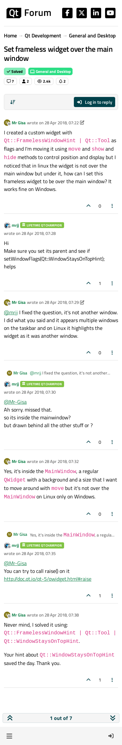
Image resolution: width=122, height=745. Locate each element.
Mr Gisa (19, 122)
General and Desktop (50, 71)
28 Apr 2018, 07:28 (38, 233)
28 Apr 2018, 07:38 (62, 615)
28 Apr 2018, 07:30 (38, 392)
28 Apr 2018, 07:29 (62, 302)
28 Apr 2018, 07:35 (38, 553)
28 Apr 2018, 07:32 (62, 461)
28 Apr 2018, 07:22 (62, 122)
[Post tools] (112, 206)
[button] (9, 735)
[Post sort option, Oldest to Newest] (13, 102)
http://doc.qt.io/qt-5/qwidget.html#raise (47, 579)
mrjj (15, 225)
